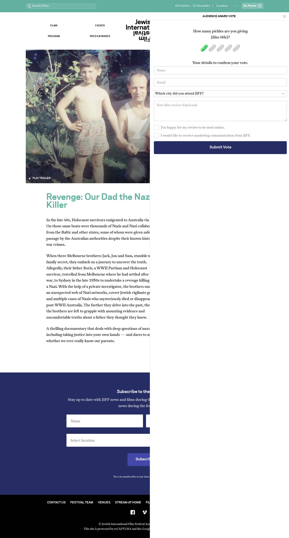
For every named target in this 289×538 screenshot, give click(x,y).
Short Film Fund (184, 502)
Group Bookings (215, 502)
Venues (189, 26)
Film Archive (156, 502)
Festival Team (81, 502)
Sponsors (235, 26)
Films (53, 26)
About (189, 36)
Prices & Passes (100, 36)
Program (54, 36)
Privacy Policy (167, 477)
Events (100, 26)
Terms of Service (186, 529)
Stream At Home (128, 502)
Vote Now (235, 36)
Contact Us (56, 502)
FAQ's (238, 502)
